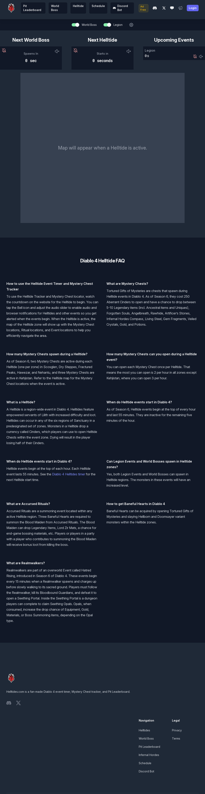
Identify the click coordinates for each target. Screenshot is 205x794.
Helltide (78, 6)
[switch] (75, 25)
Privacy (177, 730)
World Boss (55, 8)
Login (193, 8)
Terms (176, 738)
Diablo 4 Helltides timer (68, 474)
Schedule (98, 6)
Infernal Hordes (149, 755)
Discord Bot (120, 8)
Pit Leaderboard (32, 8)
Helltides (144, 730)
